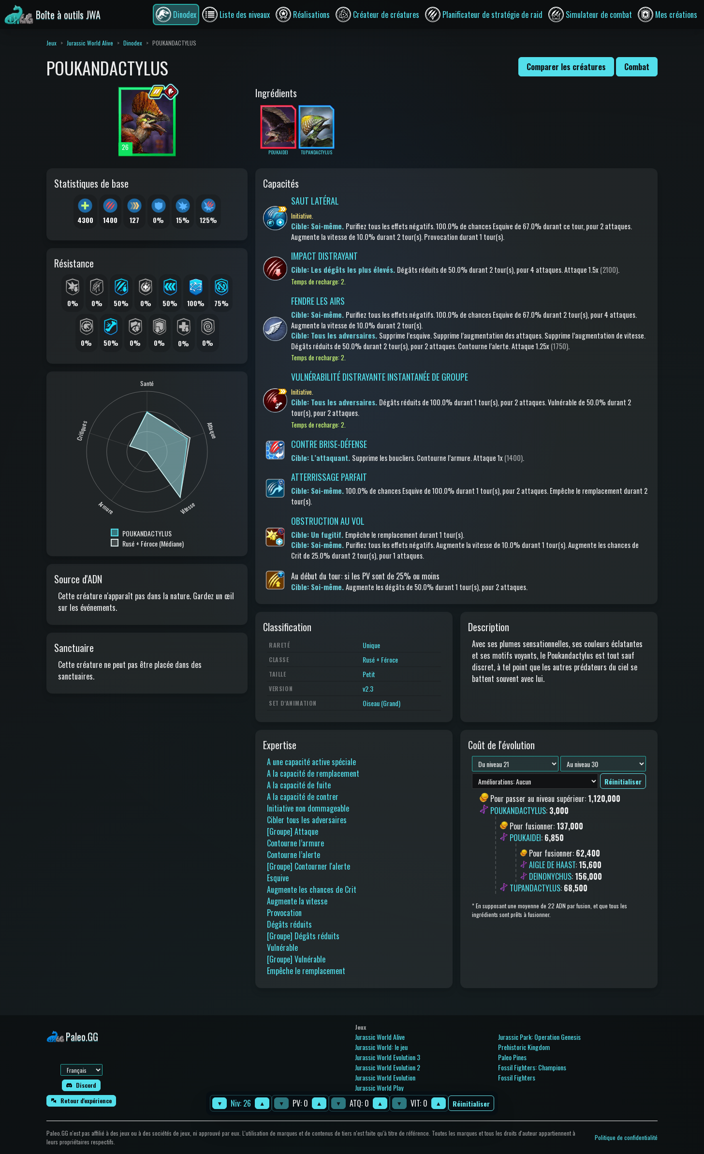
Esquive (278, 878)
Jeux (51, 43)
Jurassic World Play (379, 1087)
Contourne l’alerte (293, 854)
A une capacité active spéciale (311, 762)
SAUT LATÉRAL (315, 200)
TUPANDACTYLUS (535, 888)
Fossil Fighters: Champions (532, 1067)
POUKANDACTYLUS (518, 810)
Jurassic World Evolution (385, 1077)
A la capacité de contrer (302, 796)
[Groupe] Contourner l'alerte (308, 866)
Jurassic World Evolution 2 (387, 1067)
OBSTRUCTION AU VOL (328, 521)
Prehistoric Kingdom (524, 1047)
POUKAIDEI (525, 837)
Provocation (284, 912)
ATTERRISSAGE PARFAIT (329, 477)
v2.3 (368, 688)
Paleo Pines (512, 1057)
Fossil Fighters (516, 1077)
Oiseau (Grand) (381, 703)
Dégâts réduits (289, 924)
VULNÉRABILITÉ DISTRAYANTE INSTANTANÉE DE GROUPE (379, 376)
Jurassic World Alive (90, 43)
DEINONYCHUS (550, 876)
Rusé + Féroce (380, 659)
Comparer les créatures (566, 67)
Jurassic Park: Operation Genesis (539, 1037)
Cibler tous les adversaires (307, 820)
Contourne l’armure (295, 843)
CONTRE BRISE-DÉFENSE (329, 444)
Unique (371, 645)
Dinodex (132, 43)
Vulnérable (282, 947)
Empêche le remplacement (306, 970)
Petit (369, 674)
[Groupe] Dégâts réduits (303, 936)
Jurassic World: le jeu (381, 1047)
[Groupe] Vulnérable (296, 959)
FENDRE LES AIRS (318, 301)
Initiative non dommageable (308, 808)
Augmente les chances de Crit (311, 889)
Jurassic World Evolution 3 (387, 1057)
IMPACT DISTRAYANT (324, 256)
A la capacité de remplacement (313, 773)
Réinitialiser (471, 1103)
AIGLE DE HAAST (552, 865)
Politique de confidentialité (626, 1137)
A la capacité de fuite (299, 785)
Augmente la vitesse (297, 901)
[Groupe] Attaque (292, 831)
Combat (636, 67)
